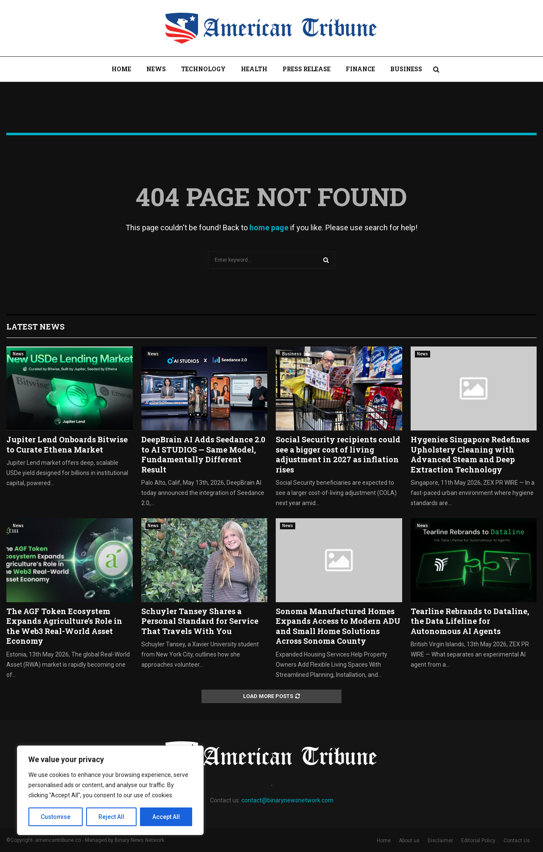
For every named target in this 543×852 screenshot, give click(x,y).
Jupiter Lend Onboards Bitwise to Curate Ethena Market (67, 444)
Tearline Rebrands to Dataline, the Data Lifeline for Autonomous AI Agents (470, 621)
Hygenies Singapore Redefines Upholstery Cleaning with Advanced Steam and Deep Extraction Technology (470, 454)
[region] (110, 790)
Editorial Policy (478, 841)
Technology (203, 69)
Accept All (166, 816)
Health (254, 69)
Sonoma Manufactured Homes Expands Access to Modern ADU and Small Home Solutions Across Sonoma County (338, 626)
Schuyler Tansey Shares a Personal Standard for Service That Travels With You (199, 621)
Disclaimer (440, 841)
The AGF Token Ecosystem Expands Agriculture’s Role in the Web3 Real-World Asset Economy (64, 626)
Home (121, 69)
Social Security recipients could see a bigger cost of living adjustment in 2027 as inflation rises (338, 454)
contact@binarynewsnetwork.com (287, 800)
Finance (360, 69)
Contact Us (517, 841)
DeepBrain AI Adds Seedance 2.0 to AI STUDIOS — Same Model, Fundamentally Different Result (203, 454)
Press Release (306, 69)
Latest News (35, 326)
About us (409, 841)
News (156, 69)
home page (268, 227)
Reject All (112, 816)
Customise (56, 816)
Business (406, 69)
